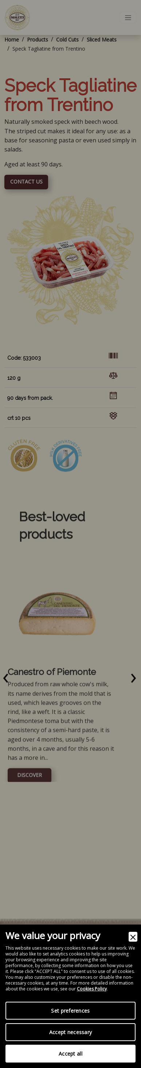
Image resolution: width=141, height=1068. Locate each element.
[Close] (133, 937)
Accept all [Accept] (70, 1053)
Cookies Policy (92, 989)
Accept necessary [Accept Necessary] (70, 1032)
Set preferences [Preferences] (70, 1010)
